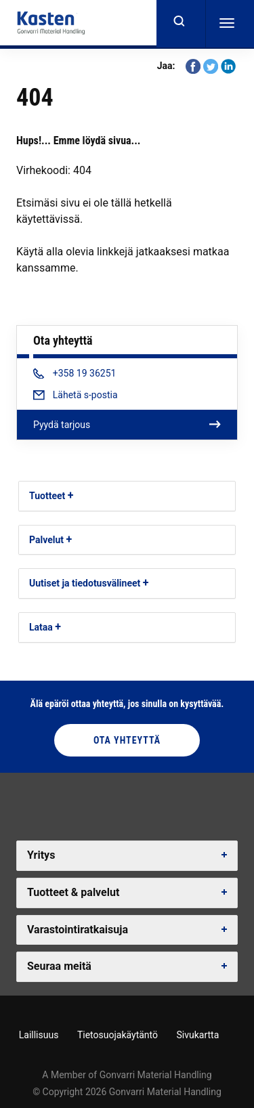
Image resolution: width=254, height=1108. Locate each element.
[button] (71, 495)
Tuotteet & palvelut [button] (73, 892)
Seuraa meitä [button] (59, 966)
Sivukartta (197, 1034)
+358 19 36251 (74, 373)
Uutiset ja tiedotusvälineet (84, 583)
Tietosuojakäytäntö (117, 1034)
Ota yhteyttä (127, 740)
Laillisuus (39, 1034)
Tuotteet (47, 495)
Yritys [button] (41, 855)
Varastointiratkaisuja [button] (77, 929)
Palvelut (46, 539)
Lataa (41, 627)
